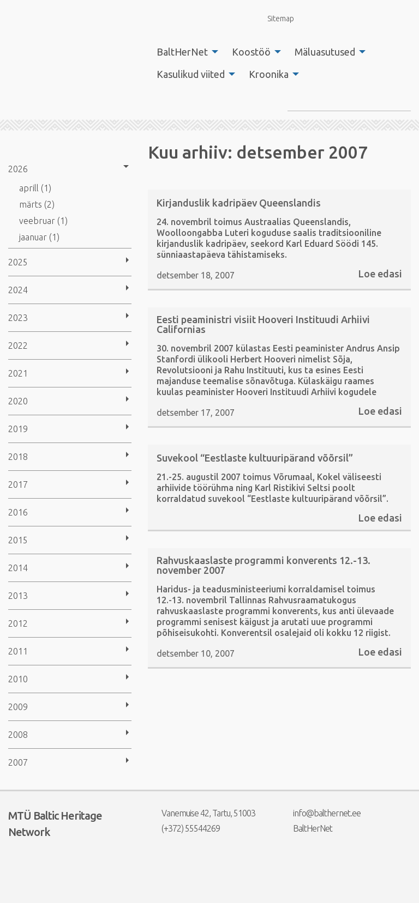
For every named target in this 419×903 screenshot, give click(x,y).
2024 (18, 290)
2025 (18, 262)
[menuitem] (184, 52)
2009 (18, 707)
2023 (18, 318)
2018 (18, 457)
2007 (18, 762)
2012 (18, 623)
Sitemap (274, 18)
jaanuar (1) (39, 237)
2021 (18, 373)
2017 (18, 484)
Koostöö (251, 51)
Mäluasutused (325, 51)
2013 (18, 596)
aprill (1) (35, 188)
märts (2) (37, 204)
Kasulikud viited (191, 74)
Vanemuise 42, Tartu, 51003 (201, 813)
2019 (18, 429)
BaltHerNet (182, 51)
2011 (18, 651)
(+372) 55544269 (184, 828)
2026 (18, 169)
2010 (18, 679)
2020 (18, 401)
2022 (18, 345)
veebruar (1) (43, 221)
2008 (18, 735)
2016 (18, 512)
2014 (18, 568)
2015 (18, 540)
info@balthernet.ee (320, 813)
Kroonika (269, 74)
